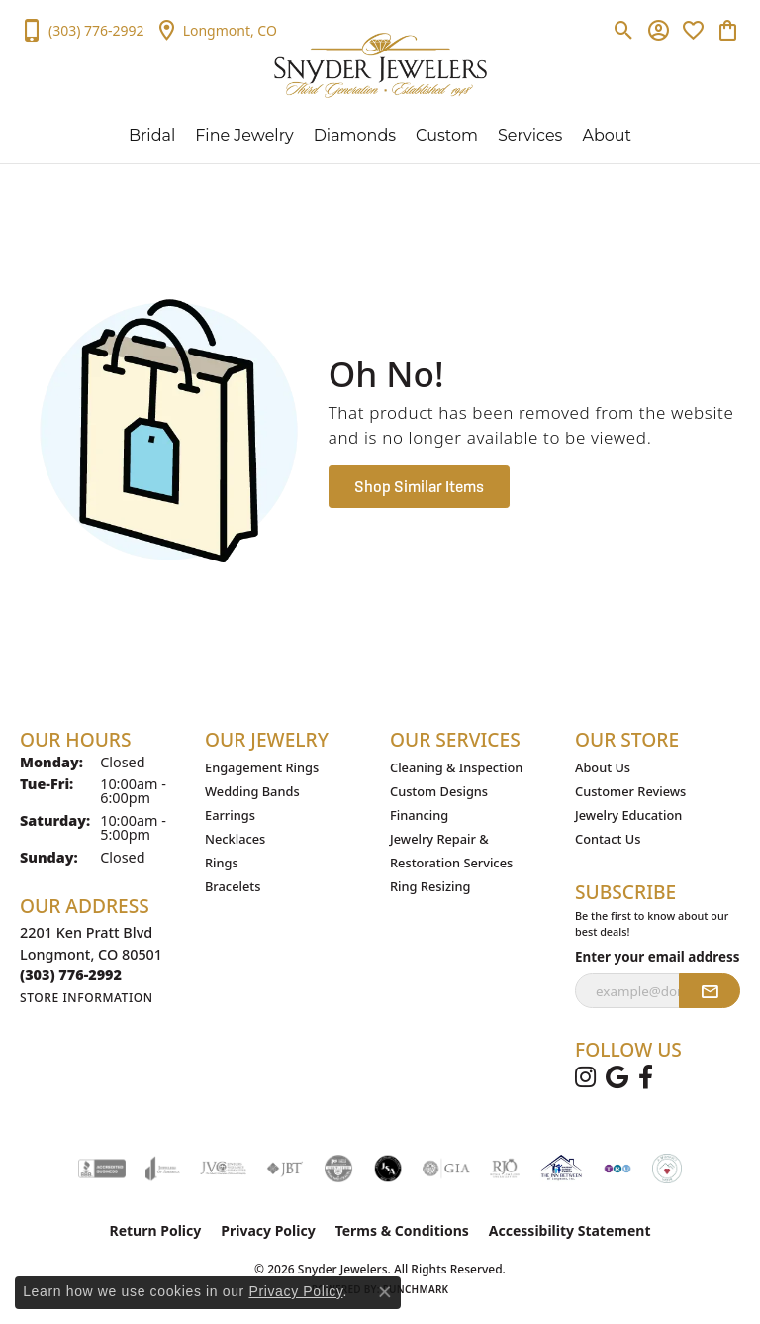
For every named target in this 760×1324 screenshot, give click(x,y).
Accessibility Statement (570, 1230)
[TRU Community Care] (617, 1168)
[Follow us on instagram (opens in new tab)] (585, 1077)
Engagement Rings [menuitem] (262, 767)
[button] (624, 30)
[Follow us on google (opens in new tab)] (617, 1077)
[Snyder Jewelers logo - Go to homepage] (380, 65)
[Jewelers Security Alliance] (388, 1168)
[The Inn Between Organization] (561, 1168)
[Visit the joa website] (162, 1168)
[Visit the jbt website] (285, 1168)
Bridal (152, 135)
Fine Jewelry (244, 135)
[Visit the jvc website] (223, 1168)
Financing (419, 815)
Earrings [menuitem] (230, 815)
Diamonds (355, 135)
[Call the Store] (71, 975)
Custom (447, 135)
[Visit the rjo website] (505, 1168)
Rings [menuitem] (221, 862)
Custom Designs (439, 791)
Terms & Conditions (402, 1230)
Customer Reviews (630, 791)
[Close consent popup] (385, 1292)
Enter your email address (657, 957)
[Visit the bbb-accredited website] (102, 1168)
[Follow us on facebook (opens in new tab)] (645, 1077)
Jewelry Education (628, 815)
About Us (602, 767)
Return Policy (156, 1230)
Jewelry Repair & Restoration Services (451, 850)
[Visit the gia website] (446, 1168)
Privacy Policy (268, 1230)
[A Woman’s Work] (667, 1168)
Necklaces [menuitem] (235, 839)
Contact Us (607, 839)
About (606, 135)
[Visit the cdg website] (338, 1168)
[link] (82, 30)
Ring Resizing (430, 886)
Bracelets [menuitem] (232, 886)
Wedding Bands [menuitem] (252, 791)
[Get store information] (86, 997)
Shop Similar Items (419, 486)
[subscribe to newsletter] (709, 991)
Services (530, 135)
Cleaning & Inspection (456, 767)
